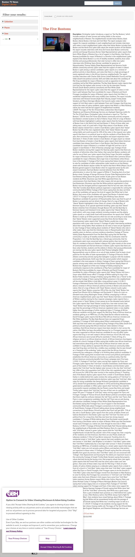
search (117, 3)
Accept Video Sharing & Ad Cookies (56, 547)
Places (7, 27)
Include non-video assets (65, 16)
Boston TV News (10, 3)
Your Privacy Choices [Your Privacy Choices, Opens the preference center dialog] (17, 538)
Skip (48, 538)
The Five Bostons (57, 28)
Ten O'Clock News (87, 513)
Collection (8, 21)
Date (6, 33)
